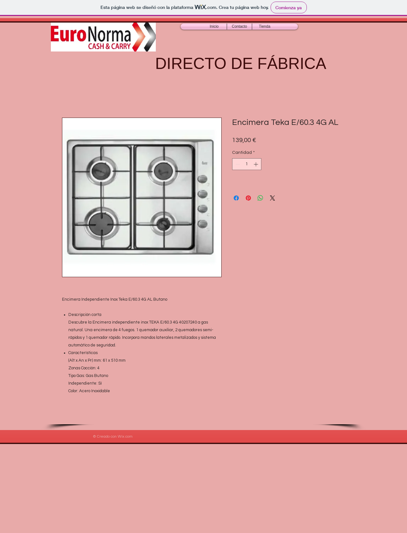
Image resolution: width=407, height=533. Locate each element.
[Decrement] (237, 164)
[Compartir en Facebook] (236, 198)
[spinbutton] (246, 164)
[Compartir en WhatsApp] (260, 198)
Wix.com (125, 436)
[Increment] (256, 164)
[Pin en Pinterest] (248, 198)
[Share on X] (272, 198)
